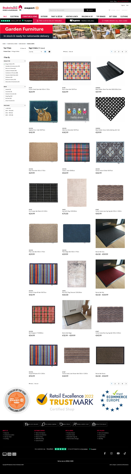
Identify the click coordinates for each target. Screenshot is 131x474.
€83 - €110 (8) (9, 115)
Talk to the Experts (39, 433)
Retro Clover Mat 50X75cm (69, 89)
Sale (5, 16)
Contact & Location (8, 434)
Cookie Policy (101, 436)
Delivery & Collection (40, 434)
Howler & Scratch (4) (11, 94)
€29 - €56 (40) (9, 110)
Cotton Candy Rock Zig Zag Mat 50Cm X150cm (108, 333)
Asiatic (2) (8, 89)
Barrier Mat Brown (100, 373)
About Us (6, 433)
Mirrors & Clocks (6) (11, 68)
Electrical (14, 16)
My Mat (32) (9, 98)
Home (111, 1)
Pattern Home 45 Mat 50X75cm (104, 170)
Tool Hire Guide (70, 434)
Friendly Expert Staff (82, 424)
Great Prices (66, 424)
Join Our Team (7, 436)
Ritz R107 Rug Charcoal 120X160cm (72, 292)
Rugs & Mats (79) (10, 64)
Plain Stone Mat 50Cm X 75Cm (37, 170)
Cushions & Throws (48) (12, 72)
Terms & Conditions (103, 433)
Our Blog (6, 438)
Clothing (124, 16)
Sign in (123, 5)
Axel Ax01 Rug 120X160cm (69, 211)
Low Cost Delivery (33, 424)
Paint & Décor (56, 16)
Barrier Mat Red (100, 292)
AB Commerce (125, 464)
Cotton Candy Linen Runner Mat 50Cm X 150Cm (75, 373)
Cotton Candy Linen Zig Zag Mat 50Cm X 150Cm (109, 211)
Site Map (100, 438)
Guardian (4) (9, 91)
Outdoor (44, 16)
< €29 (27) (8, 108)
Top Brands (100, 16)
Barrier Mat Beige (67, 333)
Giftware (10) (9, 77)
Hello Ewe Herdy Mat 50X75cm (70, 130)
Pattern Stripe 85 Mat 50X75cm (37, 292)
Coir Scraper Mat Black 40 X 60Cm (38, 211)
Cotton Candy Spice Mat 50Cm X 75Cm (39, 89)
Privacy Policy (101, 434)
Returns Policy (38, 436)
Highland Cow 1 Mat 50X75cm (37, 130)
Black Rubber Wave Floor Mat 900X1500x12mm (108, 89)
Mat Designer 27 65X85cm (36, 333)
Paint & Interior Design (72, 438)
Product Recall (70, 433)
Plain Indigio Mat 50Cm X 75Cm (70, 252)
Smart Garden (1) (10, 100)
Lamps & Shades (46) (11, 70)
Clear (23, 48)
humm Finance (38, 440)
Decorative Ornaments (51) (12, 81)
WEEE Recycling (39, 438)
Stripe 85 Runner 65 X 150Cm (37, 373)
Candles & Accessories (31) (13, 66)
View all (71, 51)
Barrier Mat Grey (100, 252)
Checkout (124, 10)
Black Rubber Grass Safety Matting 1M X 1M (107, 130)
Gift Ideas (113, 16)
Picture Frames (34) (11, 79)
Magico (114, 464)
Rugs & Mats (15, 51)
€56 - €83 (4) (9, 112)
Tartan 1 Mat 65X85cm (68, 170)
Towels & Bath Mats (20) (12, 75)
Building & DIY (87, 16)
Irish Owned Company (50, 424)
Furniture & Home (30, 16)
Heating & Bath (72, 16)
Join (127, 5)
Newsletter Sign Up (100, 424)
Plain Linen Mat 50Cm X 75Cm (37, 252)
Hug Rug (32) (9, 96)
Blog (115, 1)
